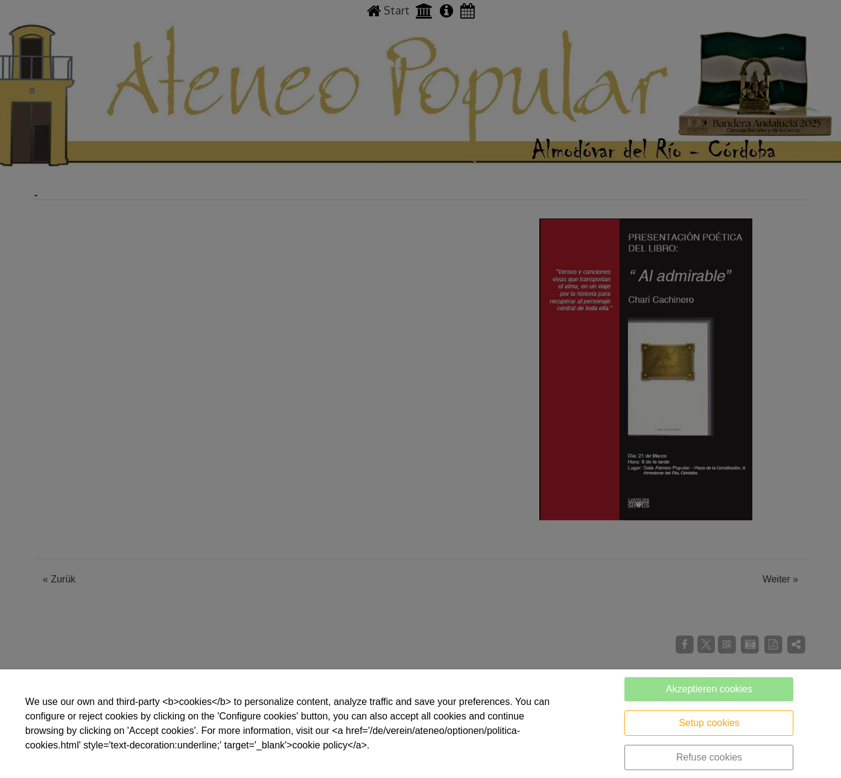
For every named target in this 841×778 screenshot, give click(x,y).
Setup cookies (709, 723)
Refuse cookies (709, 757)
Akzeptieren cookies (709, 689)
